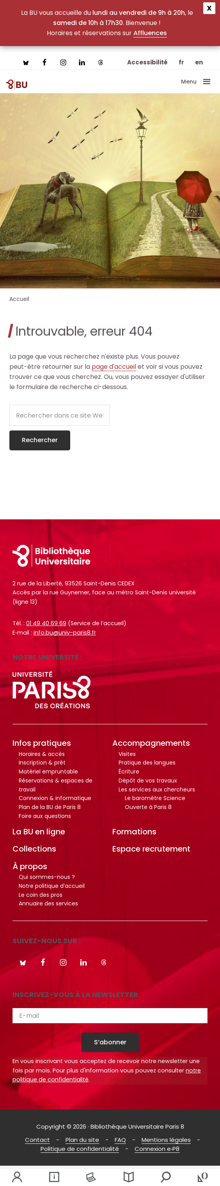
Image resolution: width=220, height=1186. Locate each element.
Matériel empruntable (48, 771)
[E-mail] (110, 1015)
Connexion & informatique (55, 798)
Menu (189, 81)
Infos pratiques (41, 743)
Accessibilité (147, 62)
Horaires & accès (42, 754)
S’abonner (110, 1042)
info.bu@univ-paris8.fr (65, 633)
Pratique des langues (147, 762)
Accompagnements (151, 743)
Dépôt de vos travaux (148, 780)
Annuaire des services (48, 903)
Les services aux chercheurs (157, 789)
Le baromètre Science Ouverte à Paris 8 (155, 802)
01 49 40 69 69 (46, 623)
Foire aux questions (45, 816)
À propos (29, 866)
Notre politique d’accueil (52, 886)
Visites (127, 754)
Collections (34, 848)
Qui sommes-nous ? (47, 877)
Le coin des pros (40, 895)
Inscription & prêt (42, 762)
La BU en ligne (38, 831)
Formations (134, 831)
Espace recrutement (151, 848)
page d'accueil (114, 366)
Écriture (129, 771)
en (199, 62)
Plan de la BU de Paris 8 (50, 807)
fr (181, 62)
